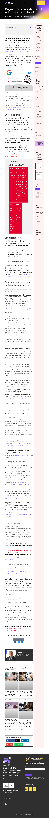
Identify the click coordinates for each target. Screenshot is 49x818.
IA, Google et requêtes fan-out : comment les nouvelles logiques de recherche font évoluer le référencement (11, 723)
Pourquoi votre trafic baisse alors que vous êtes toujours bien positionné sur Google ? (25, 694)
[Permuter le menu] (25, 2)
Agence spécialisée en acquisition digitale (36, 809)
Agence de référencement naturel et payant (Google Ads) (16, 809)
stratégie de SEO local (22, 455)
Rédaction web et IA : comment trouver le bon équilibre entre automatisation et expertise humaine (25, 723)
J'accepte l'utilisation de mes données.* (38, 58)
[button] (30, 27)
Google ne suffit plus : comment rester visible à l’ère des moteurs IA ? (11, 693)
